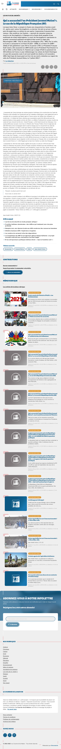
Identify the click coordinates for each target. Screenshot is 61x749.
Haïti (29, 249)
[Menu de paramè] (54, 4)
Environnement (7, 665)
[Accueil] (3, 9)
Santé (5, 676)
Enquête (5, 663)
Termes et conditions (9, 717)
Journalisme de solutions (10, 669)
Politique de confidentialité (11, 719)
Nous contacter (7, 715)
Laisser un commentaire (12, 272)
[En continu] (7, 9)
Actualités (13, 9)
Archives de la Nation (9, 721)
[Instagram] (14, 735)
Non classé (6, 683)
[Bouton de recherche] (58, 4)
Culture (5, 651)
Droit (4, 654)
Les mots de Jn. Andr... (34, 292)
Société (5, 678)
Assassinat (8, 249)
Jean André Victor (40, 249)
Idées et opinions (8, 667)
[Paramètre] (2, 2)
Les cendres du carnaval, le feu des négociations (21, 233)
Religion (5, 674)
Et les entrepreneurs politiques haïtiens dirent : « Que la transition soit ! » (29, 240)
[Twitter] (10, 735)
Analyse (5, 647)
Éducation (6, 660)
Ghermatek (54, 745)
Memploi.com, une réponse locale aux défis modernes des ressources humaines (31, 228)
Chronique (6, 649)
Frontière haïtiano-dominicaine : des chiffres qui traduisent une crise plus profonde (29, 225)
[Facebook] (5, 735)
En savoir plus (12, 709)
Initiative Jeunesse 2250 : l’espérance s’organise (20, 231)
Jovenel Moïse (19, 249)
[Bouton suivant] (59, 9)
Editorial (5, 658)
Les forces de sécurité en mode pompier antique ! (21, 222)
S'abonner (12, 624)
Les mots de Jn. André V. (11, 15)
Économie (6, 656)
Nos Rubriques (24, 9)
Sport (4, 681)
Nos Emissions (37, 9)
